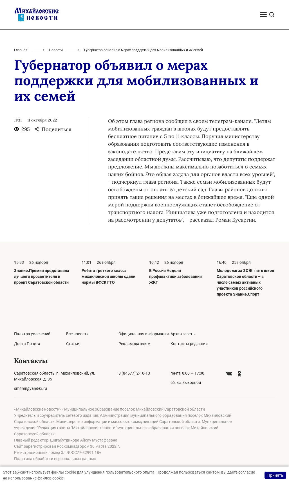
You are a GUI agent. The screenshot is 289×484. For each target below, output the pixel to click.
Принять (275, 475)
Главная (21, 50)
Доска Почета (27, 343)
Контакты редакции (189, 343)
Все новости (77, 334)
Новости (56, 50)
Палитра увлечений (32, 334)
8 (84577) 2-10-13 (134, 373)
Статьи (72, 343)
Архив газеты (183, 334)
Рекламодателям (134, 343)
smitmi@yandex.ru (30, 388)
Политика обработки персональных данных (55, 458)
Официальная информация (143, 334)
